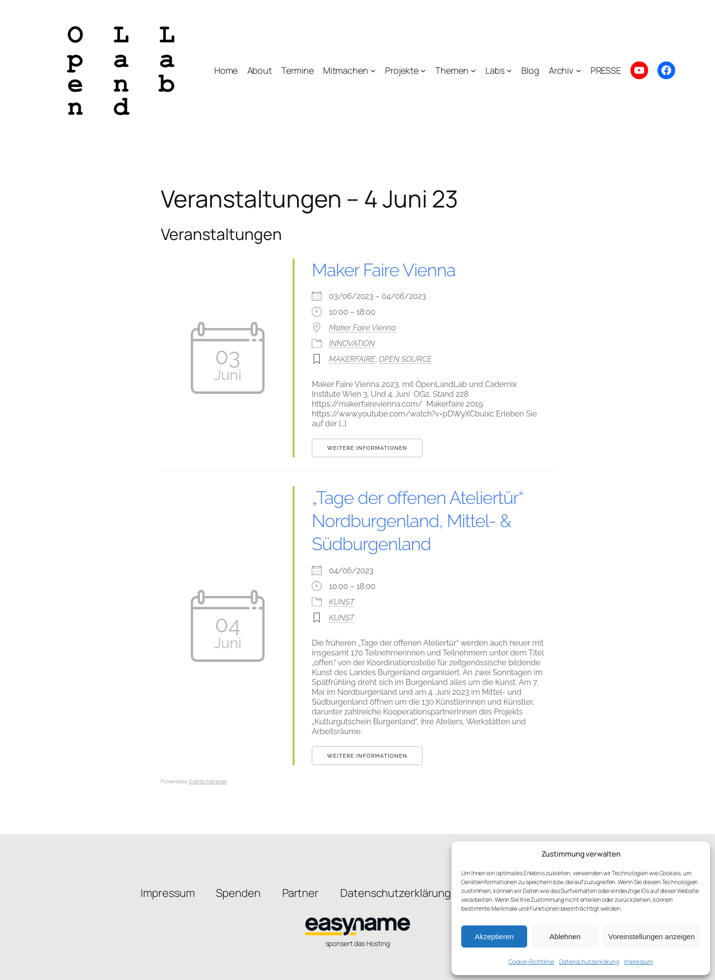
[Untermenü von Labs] (509, 70)
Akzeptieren (494, 936)
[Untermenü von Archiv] (578, 70)
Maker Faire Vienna (383, 270)
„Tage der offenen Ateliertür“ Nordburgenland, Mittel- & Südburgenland (417, 520)
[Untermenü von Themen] (473, 70)
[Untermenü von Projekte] (423, 70)
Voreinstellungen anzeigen (651, 936)
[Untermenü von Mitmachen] (373, 70)
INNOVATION (352, 343)
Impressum (638, 961)
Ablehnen (564, 936)
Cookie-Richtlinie (531, 961)
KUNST (341, 602)
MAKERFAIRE (352, 359)
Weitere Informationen (367, 448)
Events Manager (208, 781)
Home (226, 70)
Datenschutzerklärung (589, 961)
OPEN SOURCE (405, 359)
